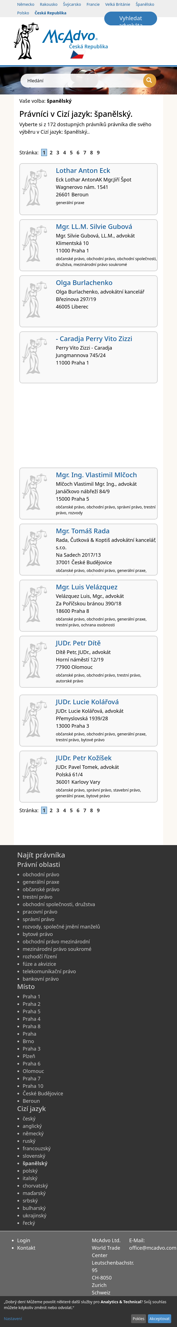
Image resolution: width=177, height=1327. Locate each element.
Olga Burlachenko (84, 282)
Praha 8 (31, 1026)
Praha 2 (31, 1004)
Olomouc (33, 1071)
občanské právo (41, 889)
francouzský (37, 1148)
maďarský (34, 1193)
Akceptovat (159, 1318)
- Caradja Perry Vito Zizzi (94, 338)
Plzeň (29, 1056)
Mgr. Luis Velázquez (87, 586)
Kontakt (26, 1247)
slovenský (34, 1155)
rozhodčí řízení (40, 956)
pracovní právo (40, 911)
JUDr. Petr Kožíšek (84, 757)
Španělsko (145, 4)
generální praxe (41, 881)
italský (30, 1178)
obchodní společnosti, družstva (59, 904)
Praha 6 (31, 1063)
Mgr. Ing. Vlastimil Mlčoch (96, 474)
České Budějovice (43, 1093)
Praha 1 (31, 996)
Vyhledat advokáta (130, 19)
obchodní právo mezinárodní (56, 941)
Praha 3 (31, 1048)
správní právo (38, 919)
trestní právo (38, 896)
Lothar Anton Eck (83, 170)
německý (33, 1133)
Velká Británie (117, 4)
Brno (28, 1041)
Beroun (31, 1101)
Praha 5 (31, 1011)
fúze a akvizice (39, 964)
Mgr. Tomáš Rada (83, 530)
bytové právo (38, 934)
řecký (29, 1223)
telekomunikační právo (49, 971)
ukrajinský (34, 1215)
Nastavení (13, 1318)
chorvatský (35, 1185)
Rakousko (49, 4)
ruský (29, 1141)
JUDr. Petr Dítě (78, 642)
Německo (25, 4)
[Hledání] (149, 81)
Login (23, 1240)
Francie (93, 4)
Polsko (23, 12)
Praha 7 (31, 1078)
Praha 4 (31, 1018)
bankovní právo (41, 978)
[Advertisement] (88, 427)
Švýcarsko (72, 4)
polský (30, 1170)
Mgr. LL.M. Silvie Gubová (94, 226)
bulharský (34, 1208)
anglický (32, 1126)
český (29, 1118)
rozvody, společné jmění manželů (61, 926)
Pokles (139, 1318)
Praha (29, 1033)
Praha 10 (33, 1086)
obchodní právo (41, 874)
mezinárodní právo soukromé (57, 949)
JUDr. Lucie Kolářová (87, 701)
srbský (30, 1200)
